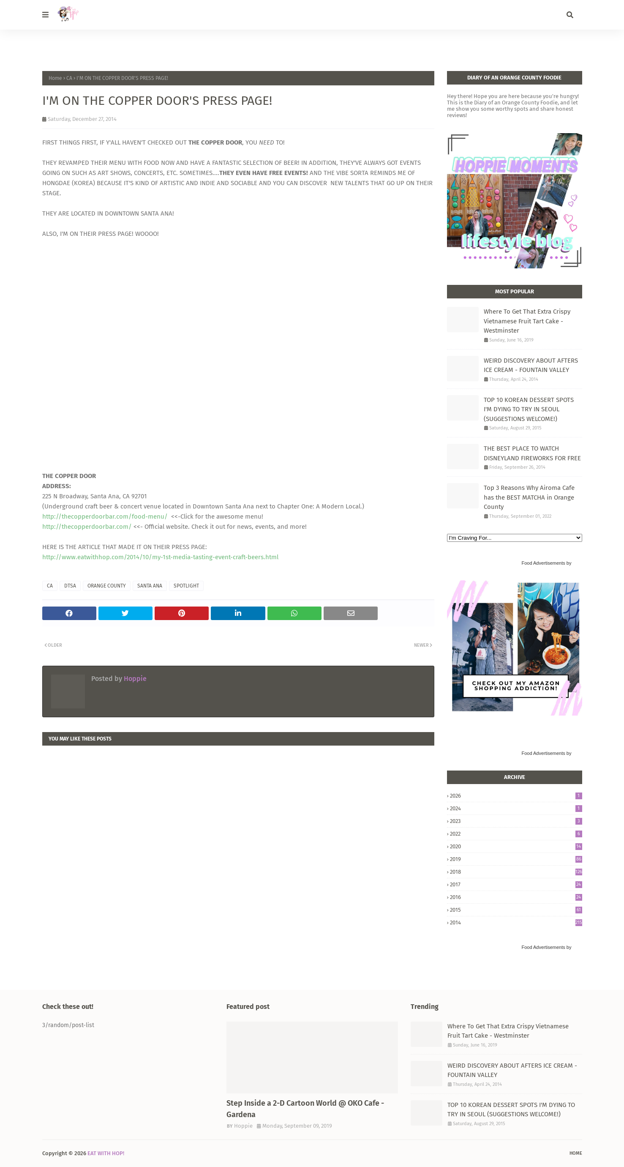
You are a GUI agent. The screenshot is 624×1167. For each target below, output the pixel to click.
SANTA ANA (149, 586)
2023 (516, 821)
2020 (516, 846)
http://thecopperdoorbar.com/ (87, 526)
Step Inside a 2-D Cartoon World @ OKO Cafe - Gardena (305, 1109)
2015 (516, 910)
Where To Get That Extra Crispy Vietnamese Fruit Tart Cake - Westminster (527, 321)
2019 (516, 859)
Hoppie (134, 679)
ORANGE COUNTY (106, 586)
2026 (516, 796)
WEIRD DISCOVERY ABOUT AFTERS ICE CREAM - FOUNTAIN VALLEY (531, 365)
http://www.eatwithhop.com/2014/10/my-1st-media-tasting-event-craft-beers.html (160, 557)
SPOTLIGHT (186, 586)
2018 (516, 872)
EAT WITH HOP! (105, 1153)
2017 (516, 884)
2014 (516, 922)
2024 (516, 808)
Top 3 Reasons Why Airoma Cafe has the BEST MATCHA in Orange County (529, 497)
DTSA (70, 586)
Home (55, 78)
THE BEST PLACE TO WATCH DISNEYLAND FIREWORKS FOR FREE (532, 453)
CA (69, 78)
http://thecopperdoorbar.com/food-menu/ (105, 516)
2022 (516, 834)
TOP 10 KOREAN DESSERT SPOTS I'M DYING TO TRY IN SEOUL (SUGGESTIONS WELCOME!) (529, 409)
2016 (516, 897)
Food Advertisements (543, 563)
